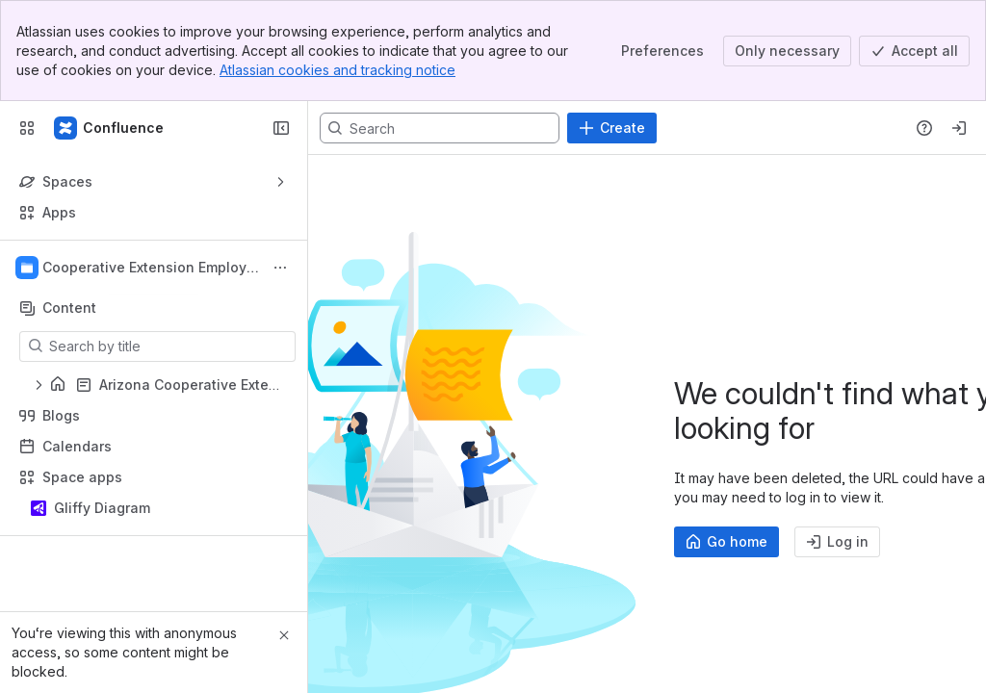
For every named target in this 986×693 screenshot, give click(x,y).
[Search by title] (169, 346)
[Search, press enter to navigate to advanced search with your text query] (439, 128)
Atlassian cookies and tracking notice (337, 70)
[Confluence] (109, 128)
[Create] (612, 128)
